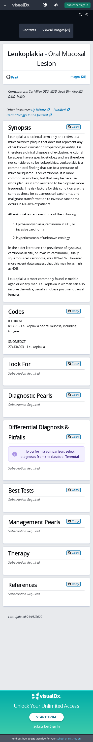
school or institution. (69, 738)
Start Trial (46, 717)
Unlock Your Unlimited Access (46, 706)
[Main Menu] (5, 5)
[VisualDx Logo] (21, 5)
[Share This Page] (87, 14)
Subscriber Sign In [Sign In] (77, 5)
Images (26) (78, 77)
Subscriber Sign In (46, 726)
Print (12, 77)
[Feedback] (56, 5)
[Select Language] (46, 5)
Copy (75, 126)
